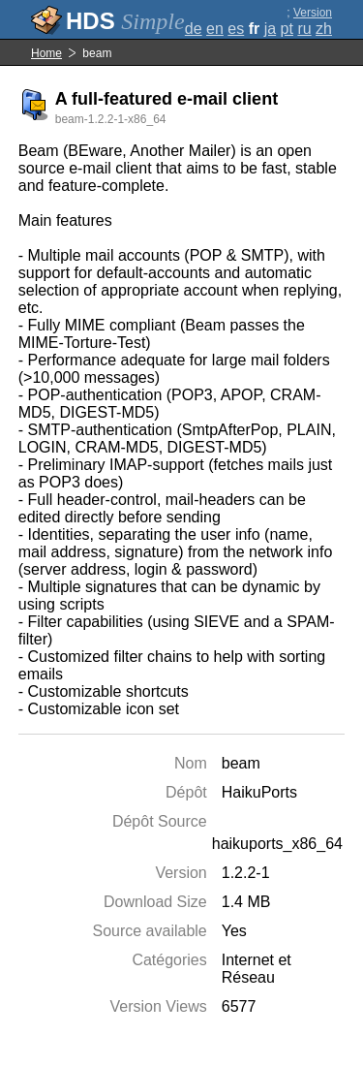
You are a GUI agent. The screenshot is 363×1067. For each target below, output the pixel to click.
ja (270, 28)
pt (287, 28)
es (235, 28)
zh (324, 28)
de (193, 28)
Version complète (308, 19)
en (215, 28)
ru (304, 28)
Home (46, 53)
